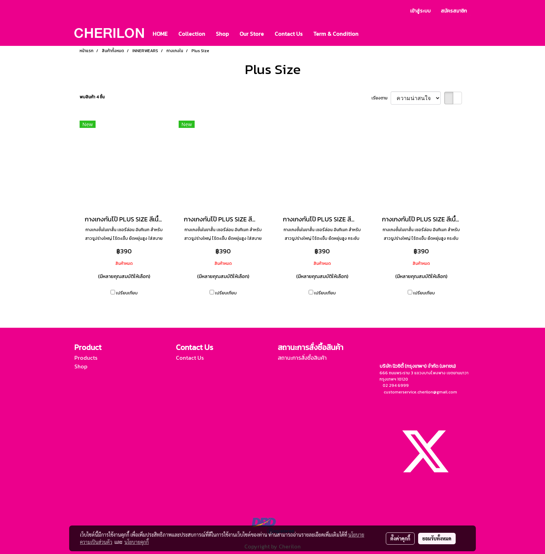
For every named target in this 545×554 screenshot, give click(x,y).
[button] (370, 33)
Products (85, 357)
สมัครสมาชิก (454, 11)
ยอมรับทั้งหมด (437, 538)
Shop (222, 34)
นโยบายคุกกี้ (136, 542)
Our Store (251, 34)
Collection (191, 34)
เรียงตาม (381, 98)
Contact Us (288, 34)
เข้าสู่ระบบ (420, 11)
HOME (160, 34)
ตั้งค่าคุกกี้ (400, 538)
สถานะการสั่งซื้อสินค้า (302, 357)
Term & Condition (335, 34)
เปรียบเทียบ (127, 293)
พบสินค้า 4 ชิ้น (92, 97)
